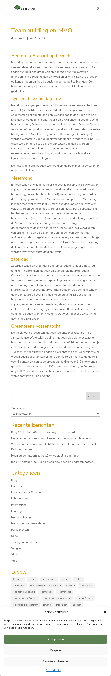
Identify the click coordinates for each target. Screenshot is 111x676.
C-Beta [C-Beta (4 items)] (78, 579)
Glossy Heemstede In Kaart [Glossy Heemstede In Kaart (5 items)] (45, 585)
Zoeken (93, 396)
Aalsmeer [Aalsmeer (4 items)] (18, 579)
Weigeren (55, 650)
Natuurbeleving (21, 517)
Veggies (16, 548)
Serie (14, 536)
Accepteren (55, 639)
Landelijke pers (20, 511)
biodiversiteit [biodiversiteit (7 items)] (49, 579)
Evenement (18, 486)
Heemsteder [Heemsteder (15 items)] (64, 591)
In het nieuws (19, 498)
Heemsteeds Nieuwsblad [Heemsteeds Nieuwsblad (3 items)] (57, 598)
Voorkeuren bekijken (55, 661)
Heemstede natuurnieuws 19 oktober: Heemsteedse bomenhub (52, 438)
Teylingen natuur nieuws (27, 542)
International (19, 505)
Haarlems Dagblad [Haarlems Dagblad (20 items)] (24, 591)
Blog (14, 480)
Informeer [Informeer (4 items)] (61, 604)
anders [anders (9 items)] (33, 579)
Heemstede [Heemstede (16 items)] (46, 591)
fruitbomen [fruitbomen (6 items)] (19, 585)
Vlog (14, 561)
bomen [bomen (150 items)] (65, 579)
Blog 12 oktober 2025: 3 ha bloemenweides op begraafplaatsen (52, 462)
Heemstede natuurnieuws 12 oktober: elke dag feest (45, 456)
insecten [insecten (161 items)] (76, 604)
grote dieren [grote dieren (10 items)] (86, 585)
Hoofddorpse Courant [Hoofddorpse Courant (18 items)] (25, 604)
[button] (105, 612)
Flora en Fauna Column (26, 492)
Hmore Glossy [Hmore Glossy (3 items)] (84, 598)
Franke (22, 38)
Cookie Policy (53, 670)
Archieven (17, 408)
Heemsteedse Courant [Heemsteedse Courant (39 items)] (25, 598)
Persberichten (20, 530)
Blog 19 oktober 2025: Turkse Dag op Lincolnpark (43, 432)
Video (15, 554)
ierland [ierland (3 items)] (47, 604)
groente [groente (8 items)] (70, 585)
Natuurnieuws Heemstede (28, 523)
